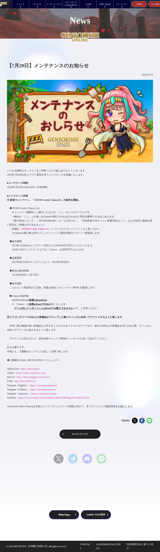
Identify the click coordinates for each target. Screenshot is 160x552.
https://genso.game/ (30, 368)
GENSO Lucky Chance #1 (35, 229)
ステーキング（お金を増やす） (71, 3)
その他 (88, 4)
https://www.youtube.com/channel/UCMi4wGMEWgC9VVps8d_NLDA (53, 397)
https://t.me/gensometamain (43, 385)
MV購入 (139, 4)
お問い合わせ (105, 4)
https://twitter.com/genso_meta (31, 373)
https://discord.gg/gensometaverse (33, 377)
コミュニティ (122, 4)
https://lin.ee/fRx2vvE (25, 381)
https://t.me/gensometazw (43, 389)
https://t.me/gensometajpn (44, 393)
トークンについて (54, 4)
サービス (37, 4)
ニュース (20, 4)
